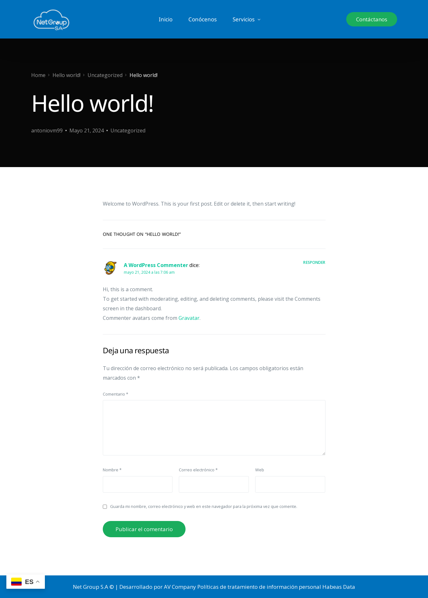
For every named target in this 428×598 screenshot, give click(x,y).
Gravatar (189, 317)
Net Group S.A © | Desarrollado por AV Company (134, 586)
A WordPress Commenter (156, 265)
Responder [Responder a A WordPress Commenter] (314, 262)
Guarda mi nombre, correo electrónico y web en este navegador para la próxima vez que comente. (203, 506)
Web (259, 470)
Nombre (112, 470)
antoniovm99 (47, 130)
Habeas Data (338, 586)
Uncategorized (127, 130)
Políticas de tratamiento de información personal (259, 586)
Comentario (115, 394)
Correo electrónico (198, 470)
